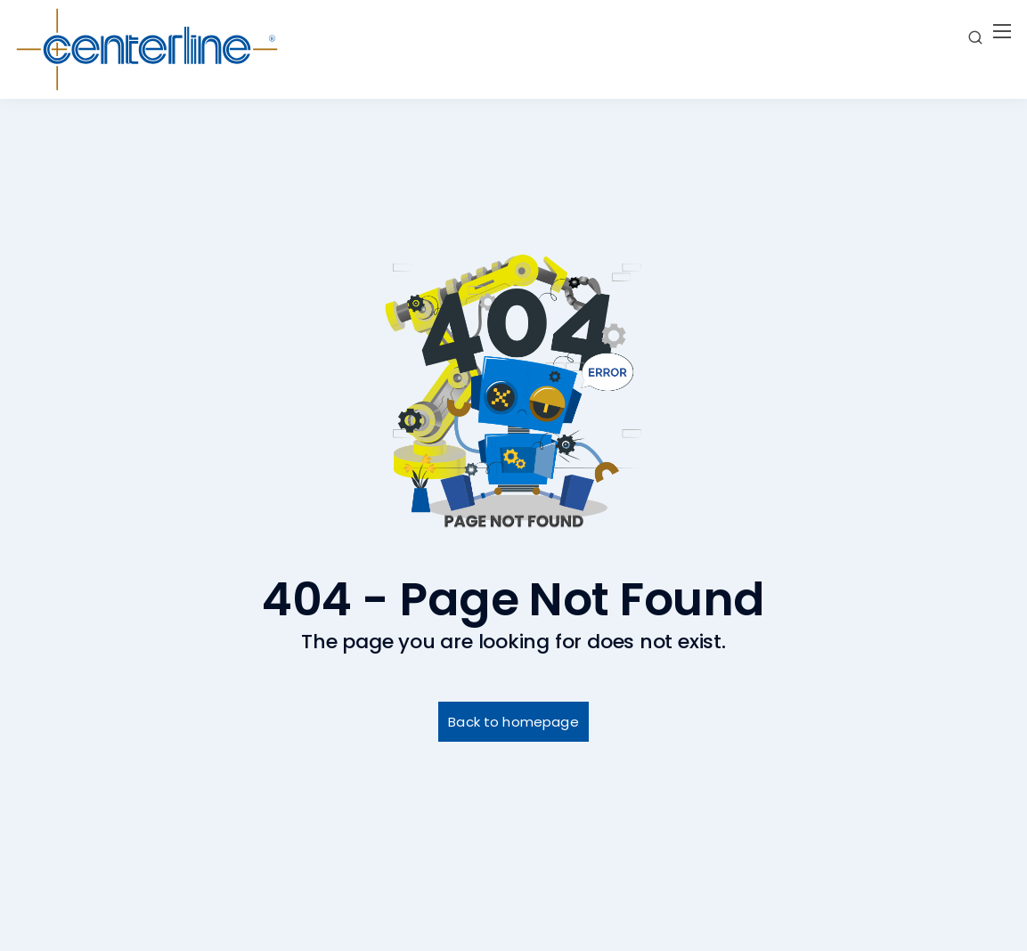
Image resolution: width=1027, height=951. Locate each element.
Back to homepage (513, 721)
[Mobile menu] (1002, 31)
